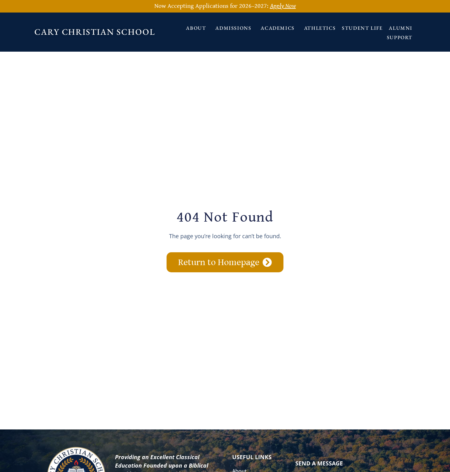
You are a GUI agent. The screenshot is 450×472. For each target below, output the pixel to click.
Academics (279, 28)
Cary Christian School (94, 31)
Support (401, 37)
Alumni (400, 28)
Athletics (320, 28)
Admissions (234, 28)
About (197, 28)
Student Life (362, 28)
